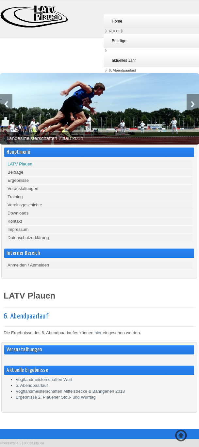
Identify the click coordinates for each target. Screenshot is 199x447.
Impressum (18, 229)
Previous (6, 104)
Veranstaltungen (23, 188)
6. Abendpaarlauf (26, 316)
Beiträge (15, 172)
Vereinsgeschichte (25, 204)
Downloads (18, 213)
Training (15, 196)
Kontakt (15, 221)
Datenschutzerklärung (28, 237)
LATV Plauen (20, 164)
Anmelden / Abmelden (28, 265)
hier (98, 332)
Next (193, 104)
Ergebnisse (18, 180)
